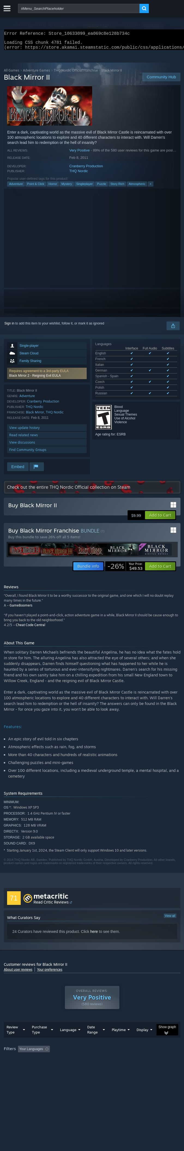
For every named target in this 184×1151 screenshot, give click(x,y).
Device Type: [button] (142, 1067)
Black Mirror (35, 415)
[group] (92, 1063)
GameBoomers (21, 609)
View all (170, 919)
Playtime (119, 1040)
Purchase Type (39, 1040)
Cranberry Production (86, 169)
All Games (11, 74)
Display (142, 1040)
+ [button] (150, 187)
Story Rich (117, 187)
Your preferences (49, 973)
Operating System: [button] (72, 1067)
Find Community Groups (27, 453)
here (94, 935)
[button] (47, 376)
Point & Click (35, 187)
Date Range (92, 1040)
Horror (53, 187)
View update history (24, 431)
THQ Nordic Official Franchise (76, 74)
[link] (125, 569)
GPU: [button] (119, 1067)
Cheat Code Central (30, 628)
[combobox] (79, 8)
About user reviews (18, 973)
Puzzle (101, 187)
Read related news (23, 438)
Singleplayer (84, 187)
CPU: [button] (101, 1067)
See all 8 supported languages (117, 386)
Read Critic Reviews (51, 905)
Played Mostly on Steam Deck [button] (27, 1067)
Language (68, 1040)
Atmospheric (137, 187)
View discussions (22, 446)
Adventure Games (36, 74)
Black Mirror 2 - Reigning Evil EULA (35, 379)
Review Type (12, 1040)
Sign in (9, 327)
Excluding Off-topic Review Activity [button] (86, 1060)
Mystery (66, 187)
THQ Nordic (78, 174)
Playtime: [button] (128, 1060)
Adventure (16, 187)
